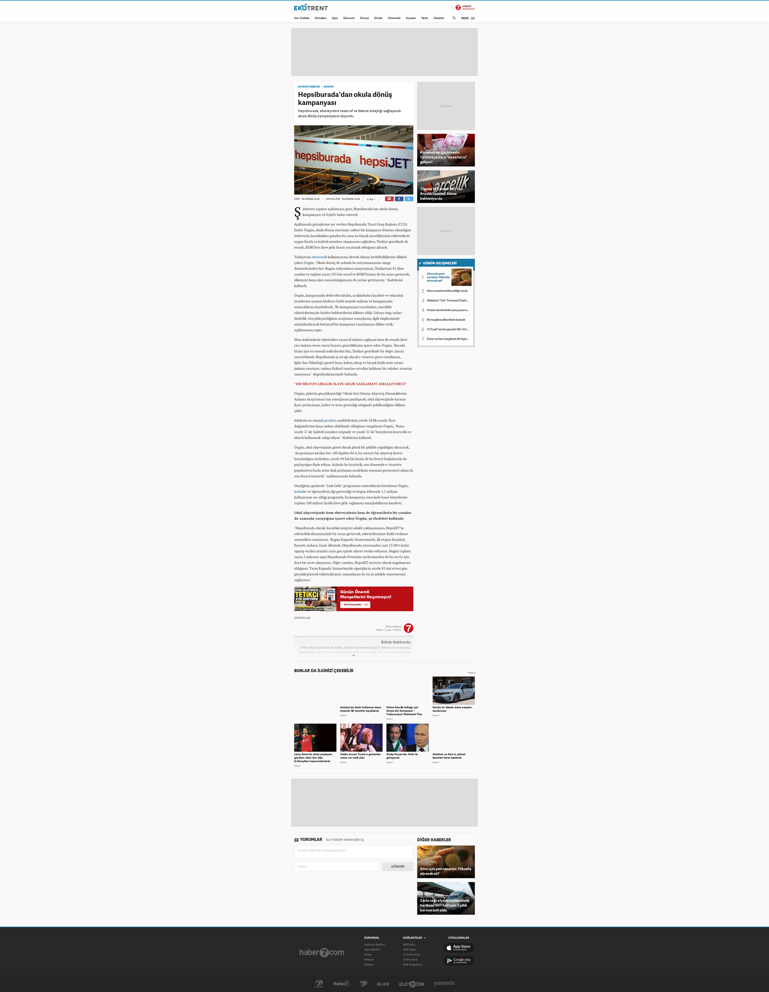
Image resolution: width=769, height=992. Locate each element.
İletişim (369, 964)
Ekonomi (349, 18)
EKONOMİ (329, 87)
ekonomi (318, 257)
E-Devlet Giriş (411, 954)
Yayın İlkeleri (372, 949)
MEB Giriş (409, 944)
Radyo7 (342, 984)
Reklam (369, 959)
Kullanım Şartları (374, 944)
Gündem (320, 18)
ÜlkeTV (383, 984)
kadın (298, 491)
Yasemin (444, 984)
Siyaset (411, 18)
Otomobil (394, 18)
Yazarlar (438, 18)
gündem (330, 420)
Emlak (378, 18)
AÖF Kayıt (409, 949)
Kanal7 (319, 984)
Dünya (364, 18)
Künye (368, 954)
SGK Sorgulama (412, 964)
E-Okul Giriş (410, 959)
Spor (335, 18)
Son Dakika (301, 18)
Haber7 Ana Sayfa (463, 7)
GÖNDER (397, 866)
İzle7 (411, 984)
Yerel (424, 18)
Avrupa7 (363, 984)
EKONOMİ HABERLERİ (309, 87)
